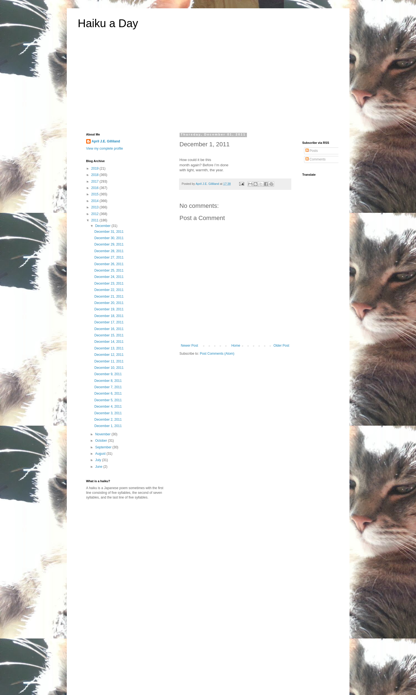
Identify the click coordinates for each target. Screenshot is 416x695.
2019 (95, 168)
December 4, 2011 (108, 406)
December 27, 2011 (108, 257)
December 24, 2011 (108, 277)
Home (235, 346)
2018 (95, 175)
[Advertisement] (208, 84)
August (100, 454)
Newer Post (189, 346)
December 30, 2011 (108, 238)
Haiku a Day (108, 23)
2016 (95, 188)
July (98, 460)
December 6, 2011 (108, 393)
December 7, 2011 (108, 387)
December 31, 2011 (108, 232)
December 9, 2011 (108, 374)
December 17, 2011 (108, 322)
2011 (95, 220)
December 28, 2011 (108, 251)
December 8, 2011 (108, 381)
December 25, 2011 (108, 270)
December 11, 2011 (108, 361)
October (101, 441)
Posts (311, 151)
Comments (315, 159)
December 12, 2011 (108, 355)
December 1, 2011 (108, 426)
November (103, 434)
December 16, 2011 (108, 329)
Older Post (281, 346)
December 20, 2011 (108, 303)
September (103, 447)
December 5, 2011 (108, 400)
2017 (95, 181)
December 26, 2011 (108, 264)
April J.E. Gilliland (106, 141)
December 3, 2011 (108, 413)
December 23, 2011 (108, 283)
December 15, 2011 (108, 335)
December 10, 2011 (108, 368)
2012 (95, 214)
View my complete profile (104, 148)
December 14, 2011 (108, 342)
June (99, 467)
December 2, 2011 (108, 419)
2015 (95, 194)
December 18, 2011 (108, 316)
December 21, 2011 (108, 296)
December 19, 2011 (108, 309)
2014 (95, 201)
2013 (95, 207)
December (103, 226)
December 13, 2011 (108, 348)
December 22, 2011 (108, 290)
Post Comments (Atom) (217, 354)
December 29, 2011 (108, 244)
